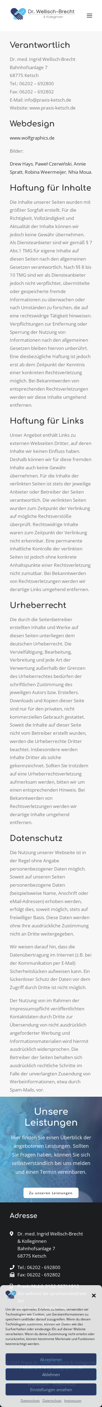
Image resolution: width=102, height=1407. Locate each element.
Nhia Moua (79, 172)
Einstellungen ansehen (51, 1389)
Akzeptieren (51, 1359)
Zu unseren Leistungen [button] (51, 1193)
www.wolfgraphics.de (32, 138)
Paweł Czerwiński (53, 164)
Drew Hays (21, 164)
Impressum (72, 1400)
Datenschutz (30, 1400)
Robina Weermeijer (45, 172)
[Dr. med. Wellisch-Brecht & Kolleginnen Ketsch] (42, 15)
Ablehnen (51, 1374)
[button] (94, 1295)
